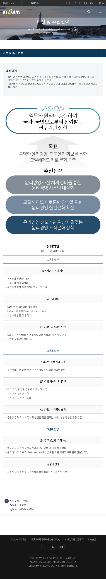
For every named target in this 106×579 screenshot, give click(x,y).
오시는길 (92, 539)
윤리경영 (36, 29)
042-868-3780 (26, 509)
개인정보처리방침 (18, 539)
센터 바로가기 (9, 3)
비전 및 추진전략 (63, 29)
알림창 (34, 3)
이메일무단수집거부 (74, 539)
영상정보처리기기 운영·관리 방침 (45, 539)
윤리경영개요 (48, 29)
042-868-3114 (45, 561)
